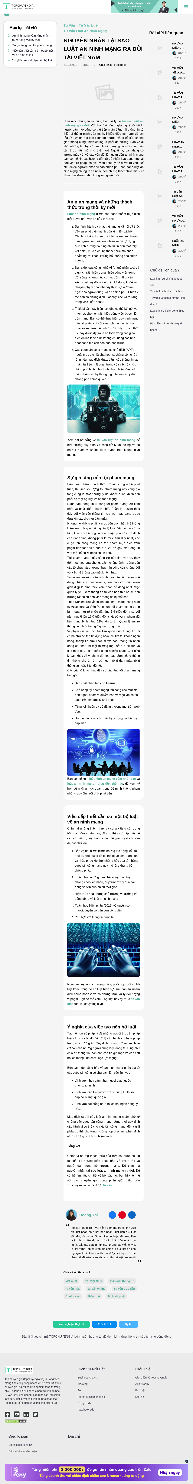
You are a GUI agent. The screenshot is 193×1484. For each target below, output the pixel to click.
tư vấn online (96, 1288)
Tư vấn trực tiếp (124, 1288)
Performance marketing (91, 1396)
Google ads (84, 1403)
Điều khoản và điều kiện (22, 1451)
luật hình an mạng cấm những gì (112, 778)
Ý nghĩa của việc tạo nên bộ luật (32, 60)
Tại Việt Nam (93, 1281)
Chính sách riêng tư (20, 1444)
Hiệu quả (94, 1296)
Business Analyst (87, 1377)
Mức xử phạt (116, 1296)
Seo (79, 1390)
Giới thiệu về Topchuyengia (151, 1377)
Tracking (82, 1383)
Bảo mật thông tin (122, 1281)
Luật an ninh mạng (81, 214)
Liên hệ (139, 1396)
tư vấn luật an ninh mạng (116, 440)
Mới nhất (71, 1281)
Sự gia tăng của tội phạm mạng (32, 45)
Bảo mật (140, 1390)
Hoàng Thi (88, 1215)
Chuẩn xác (72, 1296)
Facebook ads (85, 1409)
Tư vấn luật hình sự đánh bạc (167, 291)
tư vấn (107, 1185)
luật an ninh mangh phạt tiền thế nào (95, 783)
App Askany (142, 1383)
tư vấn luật (72, 1288)
